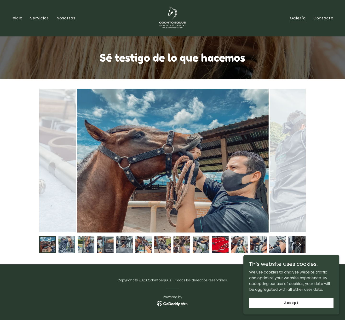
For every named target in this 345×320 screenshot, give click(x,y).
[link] (172, 18)
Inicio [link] (17, 18)
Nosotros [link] (66, 18)
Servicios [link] (39, 18)
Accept (291, 302)
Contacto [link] (323, 18)
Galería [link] (298, 18)
